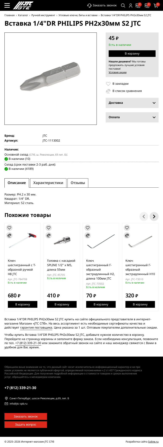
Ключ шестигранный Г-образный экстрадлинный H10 (140, 267)
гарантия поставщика (36, 327)
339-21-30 (20, 388)
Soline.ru (153, 442)
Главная (9, 15)
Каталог (23, 15)
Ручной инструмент (43, 15)
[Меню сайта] (7, 5)
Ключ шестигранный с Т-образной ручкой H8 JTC (22, 267)
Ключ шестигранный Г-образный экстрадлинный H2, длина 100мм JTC (100, 270)
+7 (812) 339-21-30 (28, 343)
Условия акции (117, 72)
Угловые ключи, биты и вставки (78, 15)
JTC (45, 136)
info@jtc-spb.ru (18, 404)
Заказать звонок (102, 5)
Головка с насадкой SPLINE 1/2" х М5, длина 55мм (61, 265)
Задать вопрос (25, 424)
